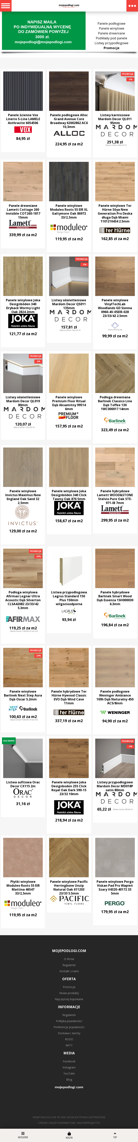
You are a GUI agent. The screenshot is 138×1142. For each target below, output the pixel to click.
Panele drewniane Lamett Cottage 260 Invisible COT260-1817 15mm (23, 211)
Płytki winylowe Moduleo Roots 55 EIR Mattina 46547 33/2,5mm (23, 887)
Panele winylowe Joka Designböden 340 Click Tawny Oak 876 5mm (69, 495)
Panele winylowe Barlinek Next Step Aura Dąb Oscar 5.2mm (23, 695)
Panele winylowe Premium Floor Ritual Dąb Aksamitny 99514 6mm (69, 403)
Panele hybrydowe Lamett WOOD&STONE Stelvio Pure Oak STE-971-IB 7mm (115, 497)
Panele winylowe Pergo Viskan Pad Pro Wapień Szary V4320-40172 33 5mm (115, 887)
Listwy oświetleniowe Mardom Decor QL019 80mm (23, 401)
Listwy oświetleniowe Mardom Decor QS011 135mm (69, 304)
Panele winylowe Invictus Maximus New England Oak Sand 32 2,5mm (23, 497)
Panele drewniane (111, 33)
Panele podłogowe (111, 23)
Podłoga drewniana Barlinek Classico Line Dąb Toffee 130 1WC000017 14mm (115, 403)
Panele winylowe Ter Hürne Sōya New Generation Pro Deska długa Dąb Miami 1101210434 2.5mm (115, 213)
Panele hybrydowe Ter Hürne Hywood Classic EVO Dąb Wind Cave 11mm (69, 697)
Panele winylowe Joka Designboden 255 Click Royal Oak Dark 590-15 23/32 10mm (69, 788)
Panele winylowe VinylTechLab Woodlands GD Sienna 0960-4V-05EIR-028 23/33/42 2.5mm (115, 308)
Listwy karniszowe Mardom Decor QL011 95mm (115, 119)
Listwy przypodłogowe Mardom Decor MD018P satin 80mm (115, 786)
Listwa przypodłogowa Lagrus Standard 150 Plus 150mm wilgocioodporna (69, 598)
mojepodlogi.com (44, 1117)
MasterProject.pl (88, 1123)
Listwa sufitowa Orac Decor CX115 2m (23, 784)
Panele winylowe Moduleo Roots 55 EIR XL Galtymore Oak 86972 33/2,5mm (69, 211)
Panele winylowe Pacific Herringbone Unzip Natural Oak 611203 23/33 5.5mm (69, 887)
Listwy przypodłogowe (111, 43)
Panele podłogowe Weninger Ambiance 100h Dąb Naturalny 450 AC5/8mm (114, 697)
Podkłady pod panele (111, 38)
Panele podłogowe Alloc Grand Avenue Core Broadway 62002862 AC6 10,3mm (69, 121)
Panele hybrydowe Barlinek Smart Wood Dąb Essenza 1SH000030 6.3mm (115, 598)
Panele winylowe (111, 28)
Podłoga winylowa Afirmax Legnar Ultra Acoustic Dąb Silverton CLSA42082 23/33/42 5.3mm (23, 600)
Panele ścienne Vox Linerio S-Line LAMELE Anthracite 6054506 (23, 119)
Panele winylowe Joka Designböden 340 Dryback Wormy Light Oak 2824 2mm (23, 306)
